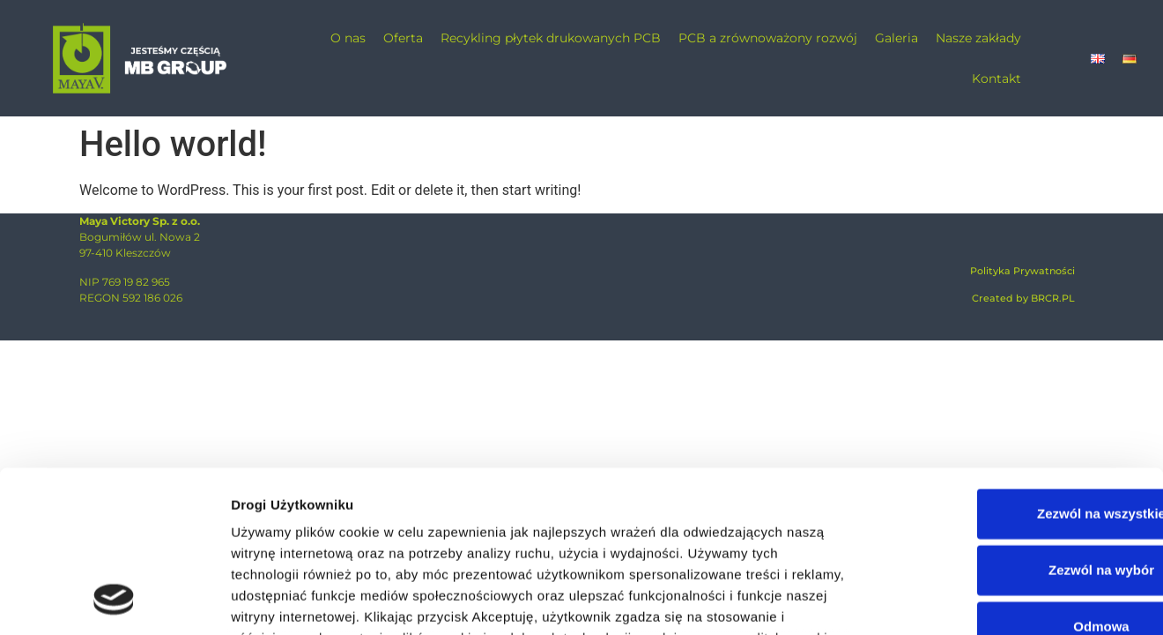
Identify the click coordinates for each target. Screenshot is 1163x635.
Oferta (403, 38)
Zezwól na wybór (1016, 421)
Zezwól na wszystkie (1016, 364)
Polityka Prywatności (1022, 271)
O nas (348, 38)
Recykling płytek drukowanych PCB (551, 38)
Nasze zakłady (978, 38)
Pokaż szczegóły (971, 600)
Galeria (896, 38)
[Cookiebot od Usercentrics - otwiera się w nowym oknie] (114, 600)
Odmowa (1015, 477)
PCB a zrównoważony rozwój (767, 38)
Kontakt (996, 78)
